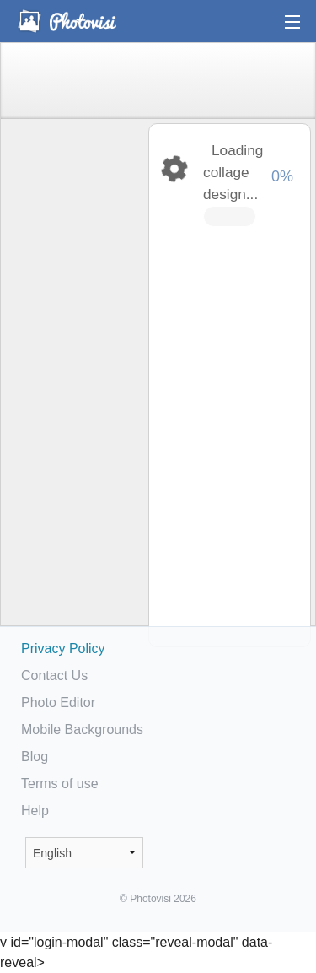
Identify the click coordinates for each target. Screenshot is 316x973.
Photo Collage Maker (66, 21)
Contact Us (54, 675)
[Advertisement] (73, 385)
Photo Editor (58, 702)
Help (35, 810)
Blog (34, 756)
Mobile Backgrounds (82, 729)
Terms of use (60, 783)
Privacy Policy (63, 648)
